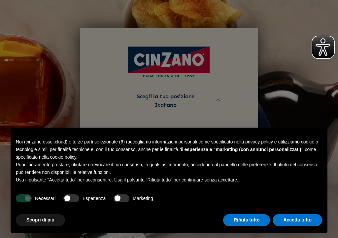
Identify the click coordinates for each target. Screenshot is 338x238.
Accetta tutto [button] (297, 219)
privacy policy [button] (259, 141)
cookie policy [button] (63, 157)
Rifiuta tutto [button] (247, 219)
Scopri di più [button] (40, 219)
